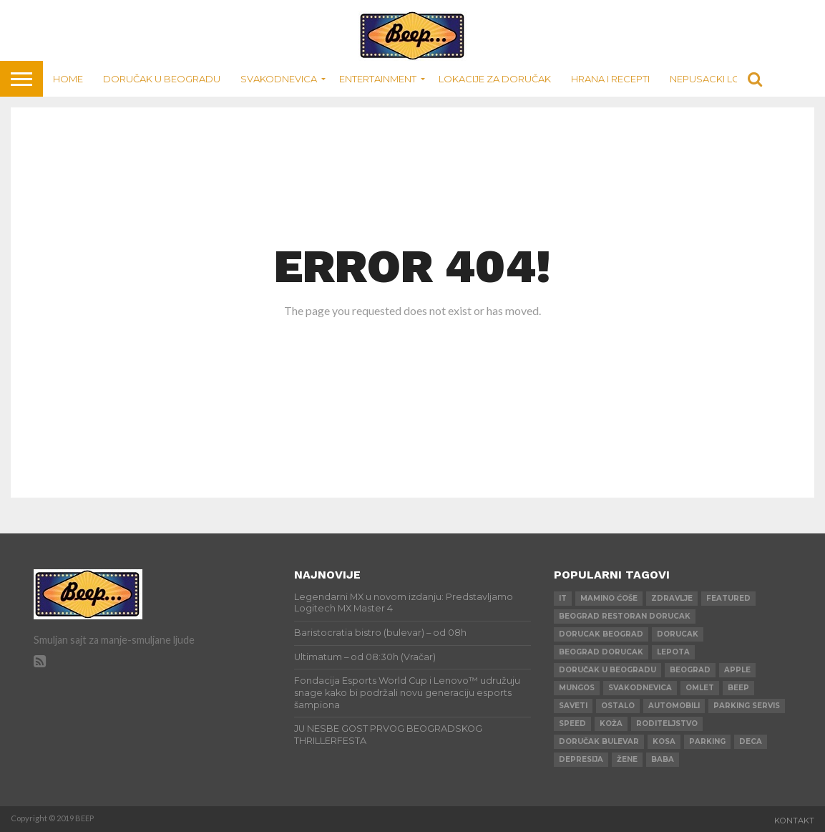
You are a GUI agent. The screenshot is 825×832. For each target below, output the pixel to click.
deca (750, 741)
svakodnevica (640, 687)
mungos (577, 687)
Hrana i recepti (610, 78)
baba (662, 759)
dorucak (677, 634)
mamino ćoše (609, 598)
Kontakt (794, 821)
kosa (664, 741)
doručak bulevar (599, 741)
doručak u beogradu (607, 669)
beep (738, 687)
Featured (728, 598)
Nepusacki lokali (715, 78)
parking (707, 741)
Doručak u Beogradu (161, 78)
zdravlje (672, 598)
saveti (573, 705)
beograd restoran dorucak (624, 616)
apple (737, 669)
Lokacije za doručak (495, 78)
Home (68, 78)
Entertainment (377, 78)
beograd (690, 669)
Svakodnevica (278, 78)
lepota (673, 652)
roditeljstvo (667, 723)
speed (572, 723)
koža (611, 723)
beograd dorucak (601, 652)
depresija (581, 759)
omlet (699, 687)
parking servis (746, 705)
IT (563, 598)
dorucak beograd (601, 634)
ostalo (618, 705)
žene (627, 759)
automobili (674, 705)
